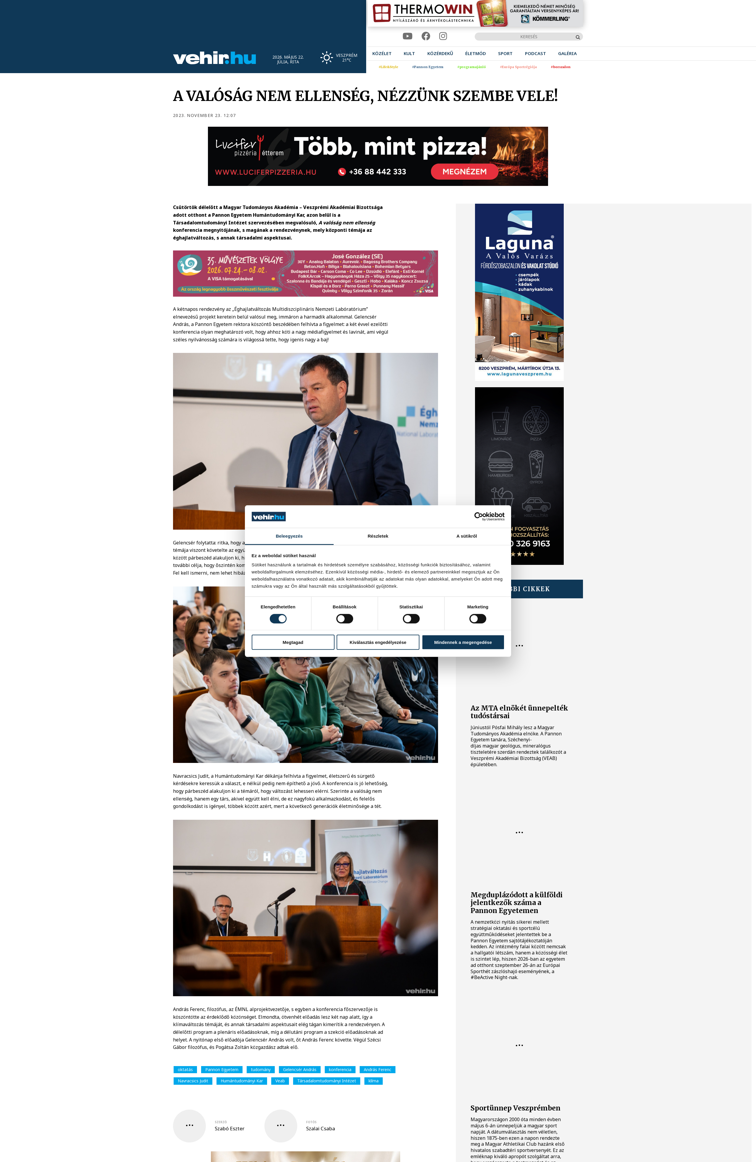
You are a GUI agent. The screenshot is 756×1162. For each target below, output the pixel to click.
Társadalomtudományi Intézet (326, 1081)
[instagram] (443, 36)
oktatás (185, 1069)
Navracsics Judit (193, 1081)
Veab (280, 1081)
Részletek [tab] (378, 536)
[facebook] (425, 36)
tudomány (261, 1069)
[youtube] (408, 36)
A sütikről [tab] (466, 536)
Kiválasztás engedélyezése (378, 642)
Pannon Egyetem (221, 1069)
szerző (221, 1122)
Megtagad (292, 642)
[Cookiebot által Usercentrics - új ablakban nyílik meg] (479, 516)
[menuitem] (382, 53)
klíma (374, 1081)
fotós (311, 1122)
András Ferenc (377, 1069)
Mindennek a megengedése (463, 642)
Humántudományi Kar (242, 1081)
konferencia (340, 1069)
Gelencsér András (299, 1069)
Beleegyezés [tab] (289, 536)
